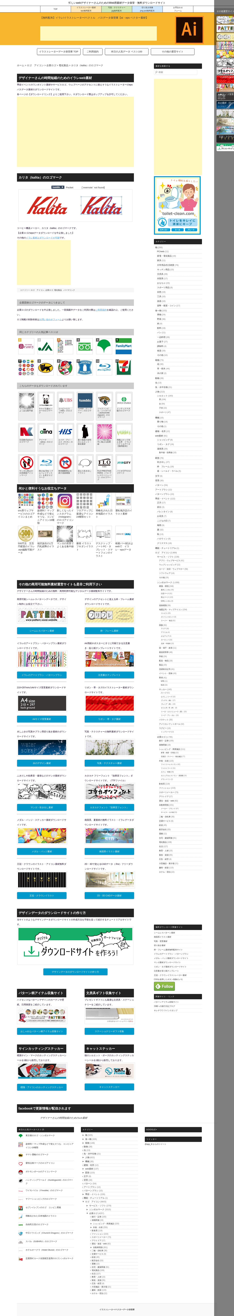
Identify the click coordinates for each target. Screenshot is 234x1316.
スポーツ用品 (163, 287)
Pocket (69, 187)
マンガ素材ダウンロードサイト (167, 962)
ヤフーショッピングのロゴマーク (41, 1199)
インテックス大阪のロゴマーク (123, 409)
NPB (162, 681)
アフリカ (164, 632)
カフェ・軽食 (166, 772)
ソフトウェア (165, 573)
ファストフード (166, 768)
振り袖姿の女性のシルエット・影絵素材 (84, 442)
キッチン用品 (163, 269)
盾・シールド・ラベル (167, 471)
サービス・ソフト (165, 557)
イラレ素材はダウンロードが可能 (43, 237)
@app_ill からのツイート (155, 1144)
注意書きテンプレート (109, 675)
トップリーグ (166, 732)
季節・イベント (162, 498)
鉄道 (161, 825)
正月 (159, 502)
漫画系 (160, 449)
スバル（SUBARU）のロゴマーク (41, 1241)
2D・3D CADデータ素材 (109, 895)
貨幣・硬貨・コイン (166, 305)
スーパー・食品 (166, 620)
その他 (160, 355)
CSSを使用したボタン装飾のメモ (168, 979)
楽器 (159, 301)
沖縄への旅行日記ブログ (164, 1006)
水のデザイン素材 (42, 763)
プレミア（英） (166, 704)
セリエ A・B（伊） (168, 708)
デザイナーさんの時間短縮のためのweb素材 (63, 1118)
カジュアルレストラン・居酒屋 (172, 775)
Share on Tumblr (57, 187)
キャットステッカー (109, 1087)
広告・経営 (164, 859)
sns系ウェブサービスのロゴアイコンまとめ (26, 513)
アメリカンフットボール (169, 724)
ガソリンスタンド (167, 617)
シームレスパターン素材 (41, 630)
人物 (157, 391)
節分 (159, 507)
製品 (161, 665)
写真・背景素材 (160, 941)
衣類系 (160, 278)
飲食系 (162, 784)
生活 (161, 846)
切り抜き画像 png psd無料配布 (147, 9)
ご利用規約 (93, 51)
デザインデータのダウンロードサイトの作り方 (75, 972)
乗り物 (160, 421)
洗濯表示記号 (165, 669)
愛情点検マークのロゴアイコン (40, 1163)
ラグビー (163, 728)
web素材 (159, 436)
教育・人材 (164, 851)
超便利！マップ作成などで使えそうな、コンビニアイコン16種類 (45, 516)
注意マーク (165, 593)
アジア (163, 628)
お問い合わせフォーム (50, 319)
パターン (159, 485)
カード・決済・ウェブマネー (171, 569)
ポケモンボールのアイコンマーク (41, 1171)
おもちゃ (161, 283)
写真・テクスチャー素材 (109, 763)
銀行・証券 (164, 741)
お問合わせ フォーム (178, 9)
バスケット (164, 720)
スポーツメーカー (166, 792)
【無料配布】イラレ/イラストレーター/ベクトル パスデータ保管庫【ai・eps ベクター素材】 (94, 17)
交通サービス (165, 821)
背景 (157, 480)
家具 (159, 260)
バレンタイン (163, 511)
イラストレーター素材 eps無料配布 (86, 9)
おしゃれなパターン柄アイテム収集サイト (42, 1031)
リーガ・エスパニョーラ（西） (172, 711)
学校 (161, 656)
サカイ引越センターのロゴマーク (45, 410)
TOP (55, 9)
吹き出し (161, 462)
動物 (157, 378)
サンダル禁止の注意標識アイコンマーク (26, 473)
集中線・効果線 (165, 452)
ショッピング (163, 440)
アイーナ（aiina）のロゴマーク (46, 442)
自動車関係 (164, 805)
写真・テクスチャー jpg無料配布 (116, 9)
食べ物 (158, 310)
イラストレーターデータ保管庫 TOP (58, 51)
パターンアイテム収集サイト (166, 1002)
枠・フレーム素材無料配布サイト (168, 950)
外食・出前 (164, 761)
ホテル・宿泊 (165, 872)
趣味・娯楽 (164, 868)
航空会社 (163, 829)
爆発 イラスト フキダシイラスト (84, 546)
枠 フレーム (163, 466)
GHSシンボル (166, 601)
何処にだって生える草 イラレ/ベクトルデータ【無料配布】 (124, 443)
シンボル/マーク (164, 582)
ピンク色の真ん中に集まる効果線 (104, 442)
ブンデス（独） (166, 700)
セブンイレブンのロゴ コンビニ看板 (43, 1207)
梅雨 (159, 525)
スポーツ (163, 412)
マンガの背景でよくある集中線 (26, 409)
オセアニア (165, 636)
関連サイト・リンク (165, 996)
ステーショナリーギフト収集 (109, 1031)
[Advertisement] (98, 33)
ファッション (165, 788)
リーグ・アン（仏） (168, 715)
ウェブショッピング (167, 565)
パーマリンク (69, 290)
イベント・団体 (165, 673)
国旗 (161, 625)
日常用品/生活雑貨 (165, 265)
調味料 (160, 346)
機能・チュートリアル (165, 548)
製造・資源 (164, 855)
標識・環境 (164, 586)
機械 (157, 417)
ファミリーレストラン (169, 764)
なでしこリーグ (166, 697)
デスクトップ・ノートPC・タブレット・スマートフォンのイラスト (104, 549)
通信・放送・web (166, 801)
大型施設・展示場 (166, 863)
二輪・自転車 (165, 817)
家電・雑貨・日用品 (168, 753)
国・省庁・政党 (165, 648)
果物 (159, 314)
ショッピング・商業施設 (169, 749)
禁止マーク (165, 597)
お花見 (160, 516)
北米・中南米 (166, 643)
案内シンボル (166, 590)
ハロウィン (162, 538)
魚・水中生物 (161, 387)
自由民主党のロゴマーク (37, 1224)
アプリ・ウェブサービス (169, 560)
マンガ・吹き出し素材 (42, 807)
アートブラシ (161, 489)
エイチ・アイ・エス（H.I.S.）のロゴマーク (65, 442)
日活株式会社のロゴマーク (26, 441)
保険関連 (163, 745)
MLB (162, 685)
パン (159, 332)
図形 (157, 458)
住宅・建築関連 (165, 838)
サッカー (163, 689)
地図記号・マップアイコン (170, 609)
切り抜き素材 (159, 945)
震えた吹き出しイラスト (84, 472)
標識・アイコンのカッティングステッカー (42, 1087)
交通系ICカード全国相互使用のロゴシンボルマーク (50, 1258)
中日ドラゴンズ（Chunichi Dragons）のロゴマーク (49, 1233)
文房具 (160, 274)
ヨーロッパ (165, 640)
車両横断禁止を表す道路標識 (65, 472)
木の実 (160, 373)
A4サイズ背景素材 (42, 719)
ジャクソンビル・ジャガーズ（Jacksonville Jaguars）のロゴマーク (104, 412)
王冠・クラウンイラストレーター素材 (170, 975)
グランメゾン (166, 779)
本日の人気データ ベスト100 (126, 51)
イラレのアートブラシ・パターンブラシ (42, 675)
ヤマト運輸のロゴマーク (37, 1154)
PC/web (160, 251)
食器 (159, 350)
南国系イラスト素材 (109, 851)
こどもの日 (162, 521)
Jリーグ (164, 693)
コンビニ (164, 613)
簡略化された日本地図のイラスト (104, 513)
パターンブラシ (162, 494)
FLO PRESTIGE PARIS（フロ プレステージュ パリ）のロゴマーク (104, 475)
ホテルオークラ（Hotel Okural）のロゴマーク (47, 1250)
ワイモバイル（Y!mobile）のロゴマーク (44, 1190)
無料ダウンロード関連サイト (169, 927)
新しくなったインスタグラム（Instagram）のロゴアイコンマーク (65, 516)
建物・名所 (160, 431)
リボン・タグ (163, 444)
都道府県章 (164, 652)
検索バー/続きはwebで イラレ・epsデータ (124, 546)
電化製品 (58, 290)
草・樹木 (161, 368)
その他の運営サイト (172, 51)
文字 (157, 476)
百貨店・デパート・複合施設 (171, 756)
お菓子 (160, 341)
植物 (157, 360)
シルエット (162, 395)
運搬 (161, 834)
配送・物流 (164, 661)
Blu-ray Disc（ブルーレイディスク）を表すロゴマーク (46, 474)
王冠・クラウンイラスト (41, 895)
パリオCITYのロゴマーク (124, 472)
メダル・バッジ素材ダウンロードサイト (171, 958)
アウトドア (164, 796)
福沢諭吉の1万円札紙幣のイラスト (45, 546)
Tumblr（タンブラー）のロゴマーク (84, 410)
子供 (161, 408)
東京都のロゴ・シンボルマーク (40, 1135)
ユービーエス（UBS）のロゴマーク (65, 410)
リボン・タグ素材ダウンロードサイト (170, 967)
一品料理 (161, 337)
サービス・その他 (167, 812)
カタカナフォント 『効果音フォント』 (109, 807)
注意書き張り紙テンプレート (166, 971)
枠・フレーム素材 (109, 630)
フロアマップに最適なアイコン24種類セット (84, 513)
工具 (159, 296)
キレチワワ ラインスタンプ (165, 1010)
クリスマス (162, 543)
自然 (159, 292)
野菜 (159, 319)
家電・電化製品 (164, 256)
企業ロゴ (49, 290)
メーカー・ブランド (168, 808)
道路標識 (163, 605)
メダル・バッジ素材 (42, 851)
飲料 (159, 328)
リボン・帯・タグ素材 (109, 719)
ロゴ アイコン (37, 290)
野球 (161, 678)
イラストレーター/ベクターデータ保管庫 (117, 1309)
